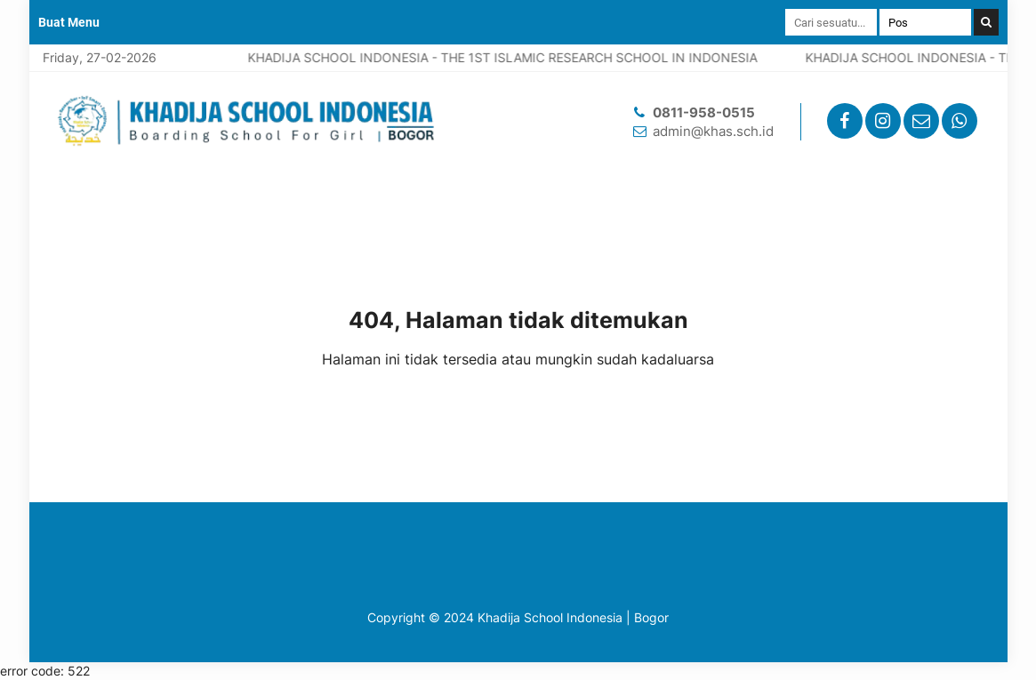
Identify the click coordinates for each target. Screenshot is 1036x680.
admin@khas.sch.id (713, 131)
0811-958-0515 (704, 112)
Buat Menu (69, 22)
